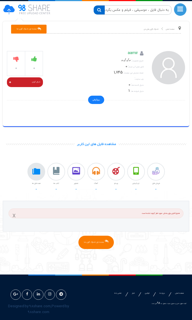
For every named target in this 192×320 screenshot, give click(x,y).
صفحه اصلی (170, 29)
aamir (133, 53)
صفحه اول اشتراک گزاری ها (96, 241)
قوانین (147, 293)
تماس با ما (118, 293)
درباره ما (162, 293)
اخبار (133, 293)
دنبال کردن (24, 82)
